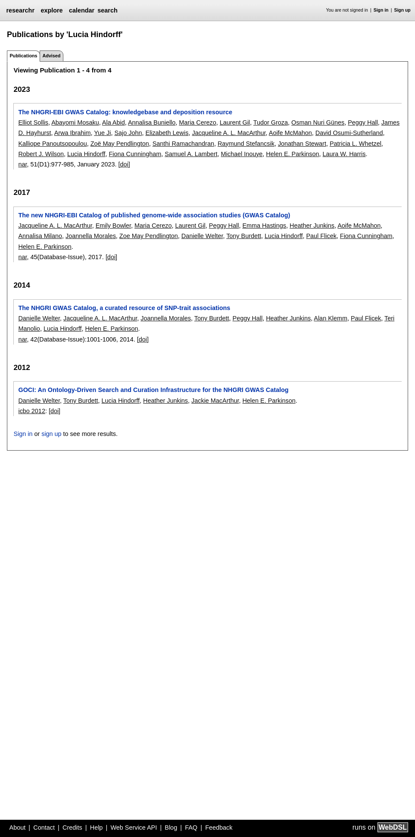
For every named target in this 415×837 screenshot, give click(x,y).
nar (22, 164)
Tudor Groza (270, 122)
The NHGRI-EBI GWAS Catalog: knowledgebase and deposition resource (125, 112)
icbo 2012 (31, 411)
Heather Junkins (312, 225)
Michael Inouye (242, 153)
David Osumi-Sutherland (349, 132)
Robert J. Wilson (41, 153)
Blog (171, 827)
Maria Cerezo (197, 122)
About (17, 827)
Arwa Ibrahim (72, 132)
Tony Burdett (243, 235)
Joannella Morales (91, 235)
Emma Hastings (264, 225)
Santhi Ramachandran (183, 143)
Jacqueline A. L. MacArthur (228, 132)
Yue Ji (102, 132)
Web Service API (133, 827)
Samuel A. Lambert (191, 153)
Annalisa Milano (40, 235)
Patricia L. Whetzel (355, 143)
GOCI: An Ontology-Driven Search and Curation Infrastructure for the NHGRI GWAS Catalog (153, 389)
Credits (72, 827)
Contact (44, 827)
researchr (20, 10)
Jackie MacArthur (215, 400)
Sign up (402, 10)
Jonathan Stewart (302, 143)
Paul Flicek (321, 235)
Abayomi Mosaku (75, 122)
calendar (81, 10)
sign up (51, 433)
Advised (51, 55)
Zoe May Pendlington (148, 235)
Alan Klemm (330, 318)
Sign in (381, 10)
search (107, 10)
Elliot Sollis (33, 122)
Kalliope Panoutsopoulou (52, 143)
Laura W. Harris (344, 153)
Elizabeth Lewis (166, 132)
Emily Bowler (113, 225)
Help (96, 827)
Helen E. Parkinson (292, 153)
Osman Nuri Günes (317, 122)
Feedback (218, 827)
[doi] (124, 164)
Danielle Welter (202, 235)
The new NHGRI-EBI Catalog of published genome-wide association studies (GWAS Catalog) (154, 215)
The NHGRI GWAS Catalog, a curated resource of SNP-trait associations (124, 307)
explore (51, 10)
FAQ (191, 827)
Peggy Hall (363, 122)
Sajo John (128, 132)
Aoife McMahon (290, 132)
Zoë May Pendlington (119, 143)
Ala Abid (113, 122)
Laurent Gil (235, 122)
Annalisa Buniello (151, 122)
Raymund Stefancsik (246, 143)
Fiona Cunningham (135, 153)
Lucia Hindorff (86, 153)
